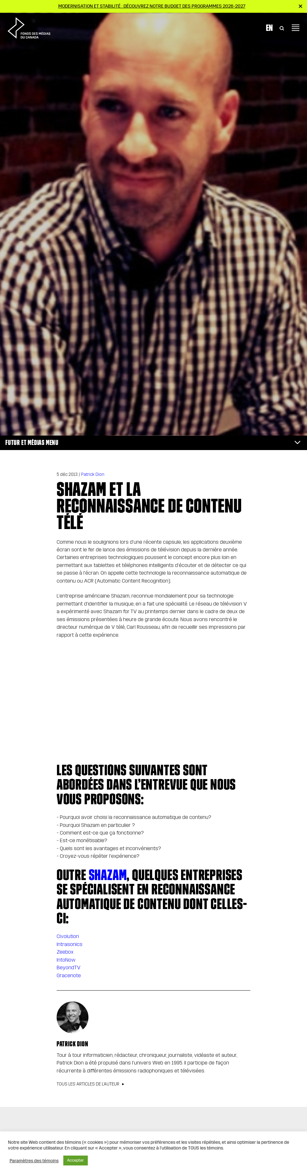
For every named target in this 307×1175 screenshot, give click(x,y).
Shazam (108, 875)
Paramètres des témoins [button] (34, 1161)
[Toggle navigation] (295, 27)
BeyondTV (68, 967)
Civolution (68, 936)
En (269, 26)
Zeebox (65, 952)
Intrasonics (69, 944)
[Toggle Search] (281, 27)
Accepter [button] (75, 1160)
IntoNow (66, 959)
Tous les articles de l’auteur (88, 1084)
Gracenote (69, 975)
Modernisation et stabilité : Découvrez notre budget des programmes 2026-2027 (151, 6)
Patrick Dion (92, 474)
